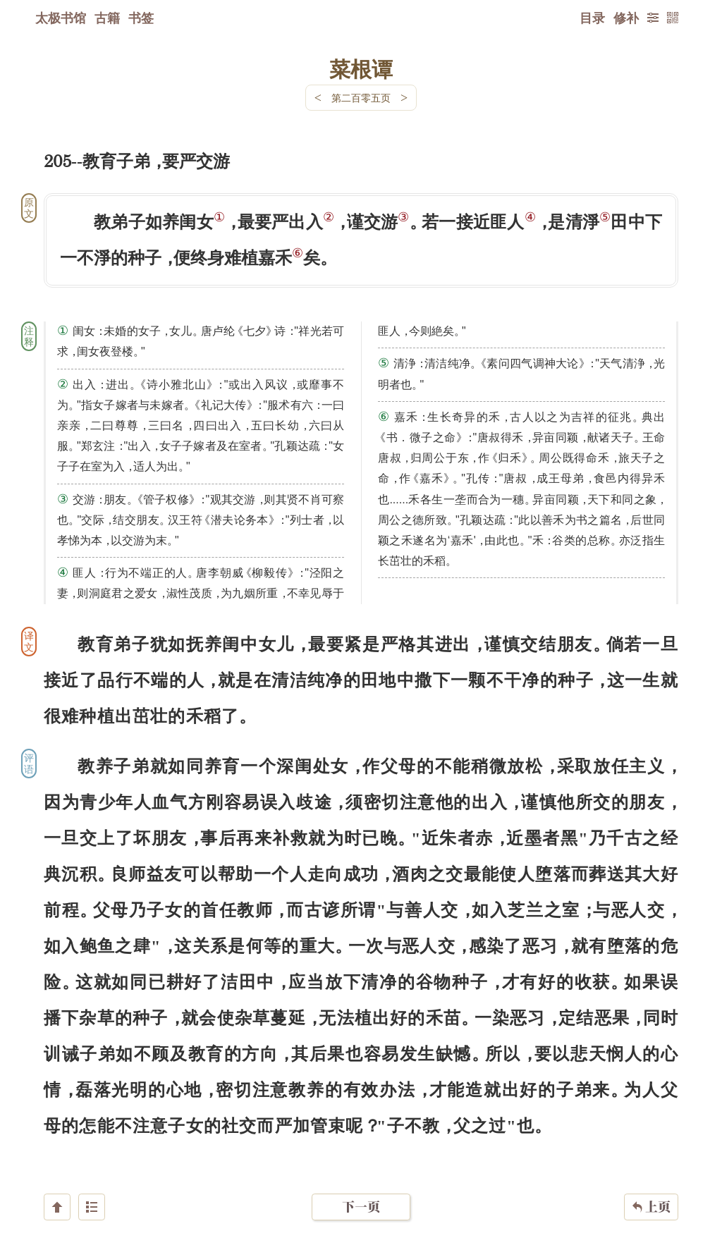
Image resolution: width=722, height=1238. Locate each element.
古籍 (107, 17)
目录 (592, 17)
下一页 (361, 1153)
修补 (626, 17)
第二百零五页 (361, 98)
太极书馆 (60, 17)
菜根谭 (361, 68)
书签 (141, 17)
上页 (651, 1154)
